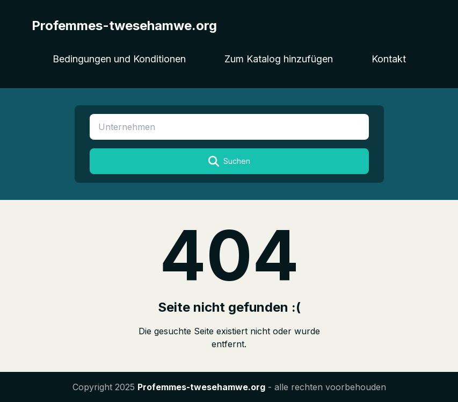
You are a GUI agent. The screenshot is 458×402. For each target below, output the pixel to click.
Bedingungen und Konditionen (119, 58)
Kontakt (389, 58)
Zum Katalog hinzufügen (278, 58)
